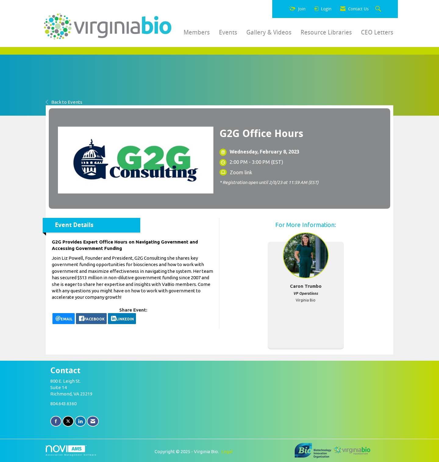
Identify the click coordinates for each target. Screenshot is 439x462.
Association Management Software (71, 450)
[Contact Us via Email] (93, 421)
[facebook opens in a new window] (91, 318)
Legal (227, 451)
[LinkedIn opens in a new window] (122, 318)
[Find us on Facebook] (56, 421)
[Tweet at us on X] (68, 421)
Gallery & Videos (268, 32)
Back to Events (64, 102)
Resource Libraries (326, 32)
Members (197, 32)
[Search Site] (379, 9)
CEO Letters (377, 32)
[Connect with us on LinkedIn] (80, 421)
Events (228, 32)
